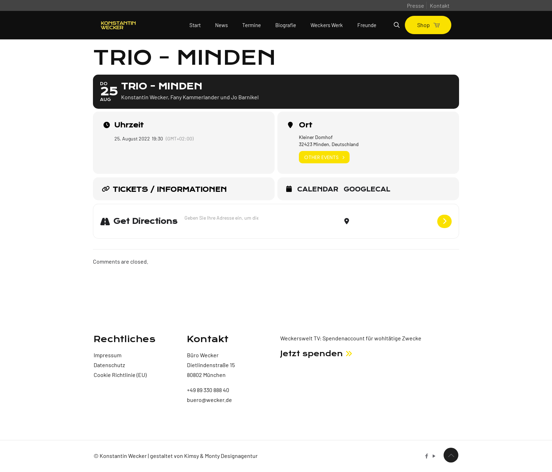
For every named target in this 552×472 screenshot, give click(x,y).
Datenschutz (109, 364)
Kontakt (440, 5)
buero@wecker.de (209, 399)
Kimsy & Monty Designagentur (221, 455)
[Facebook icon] (426, 456)
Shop (428, 24)
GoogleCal (367, 189)
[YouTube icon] (434, 456)
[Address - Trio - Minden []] (221, 217)
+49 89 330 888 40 (208, 389)
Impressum (107, 355)
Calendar (317, 189)
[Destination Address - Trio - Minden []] (393, 221)
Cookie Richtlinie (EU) (120, 374)
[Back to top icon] (451, 455)
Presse (415, 5)
